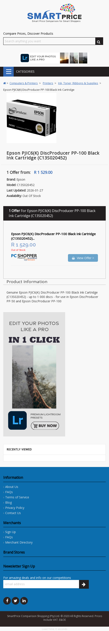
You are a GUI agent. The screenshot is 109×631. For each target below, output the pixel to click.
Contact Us (13, 513)
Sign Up (10, 532)
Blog (8, 502)
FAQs (9, 492)
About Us (11, 487)
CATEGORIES (8, 72)
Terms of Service (17, 497)
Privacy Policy (14, 508)
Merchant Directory (19, 542)
